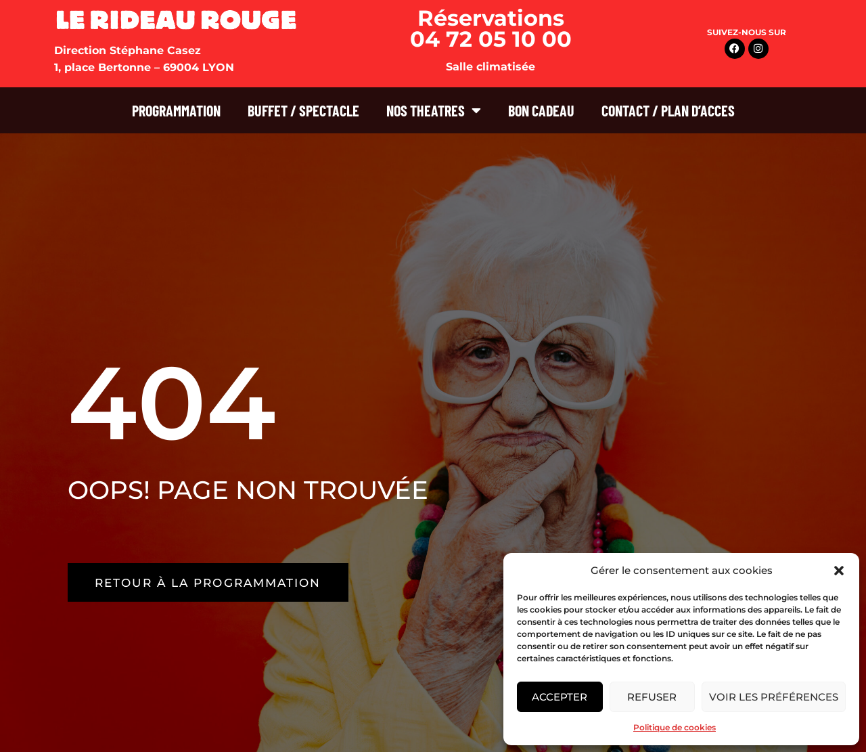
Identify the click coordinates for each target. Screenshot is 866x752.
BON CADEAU (541, 110)
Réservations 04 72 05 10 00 (491, 28)
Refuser (652, 696)
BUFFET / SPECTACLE (303, 110)
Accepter (559, 696)
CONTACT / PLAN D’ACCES (668, 110)
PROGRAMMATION (176, 110)
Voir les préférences (773, 696)
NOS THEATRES (433, 110)
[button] (839, 570)
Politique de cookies (674, 727)
